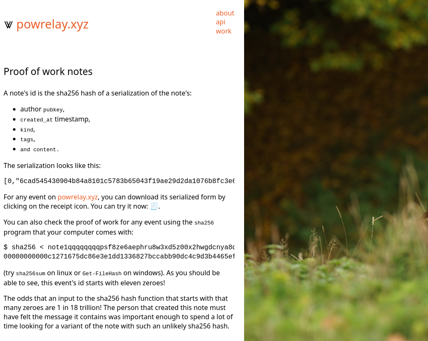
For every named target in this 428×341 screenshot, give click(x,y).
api (220, 21)
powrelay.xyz (52, 24)
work (223, 31)
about (225, 13)
